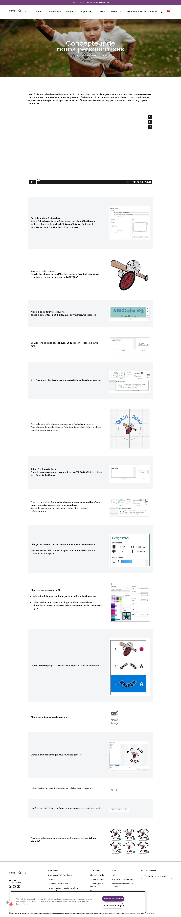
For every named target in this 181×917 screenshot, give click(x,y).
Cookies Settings (113, 905)
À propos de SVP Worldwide (60, 875)
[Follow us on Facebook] (10, 886)
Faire (101, 11)
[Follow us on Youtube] (18, 886)
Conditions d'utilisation (58, 883)
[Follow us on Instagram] (14, 886)
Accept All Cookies (113, 898)
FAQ (113, 875)
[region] (78, 902)
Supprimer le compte (121, 891)
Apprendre (87, 11)
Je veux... (115, 11)
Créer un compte (133, 11)
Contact (51, 879)
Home (38, 11)
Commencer (54, 11)
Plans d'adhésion (97, 875)
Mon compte (96, 891)
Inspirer (71, 11)
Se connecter (150, 11)
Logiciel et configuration (122, 879)
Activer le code (97, 879)
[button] (10, 903)
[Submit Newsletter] (170, 876)
